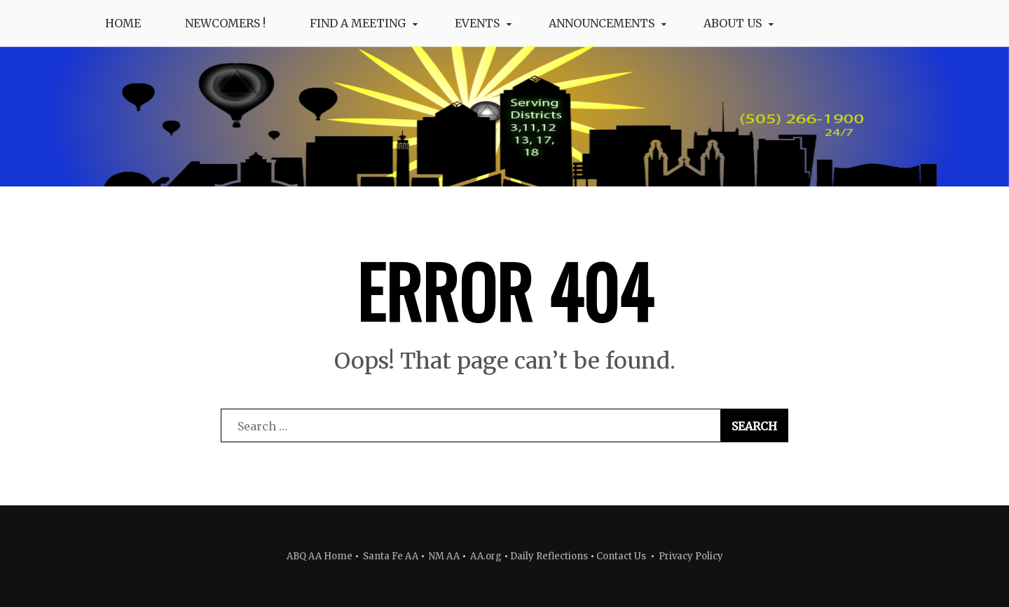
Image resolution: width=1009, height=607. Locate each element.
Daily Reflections (549, 556)
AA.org (486, 556)
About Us (732, 23)
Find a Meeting (358, 23)
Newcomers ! (225, 23)
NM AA (443, 556)
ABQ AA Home (319, 556)
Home (123, 23)
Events (477, 23)
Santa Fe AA (390, 556)
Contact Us (621, 556)
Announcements (601, 23)
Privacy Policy (691, 556)
